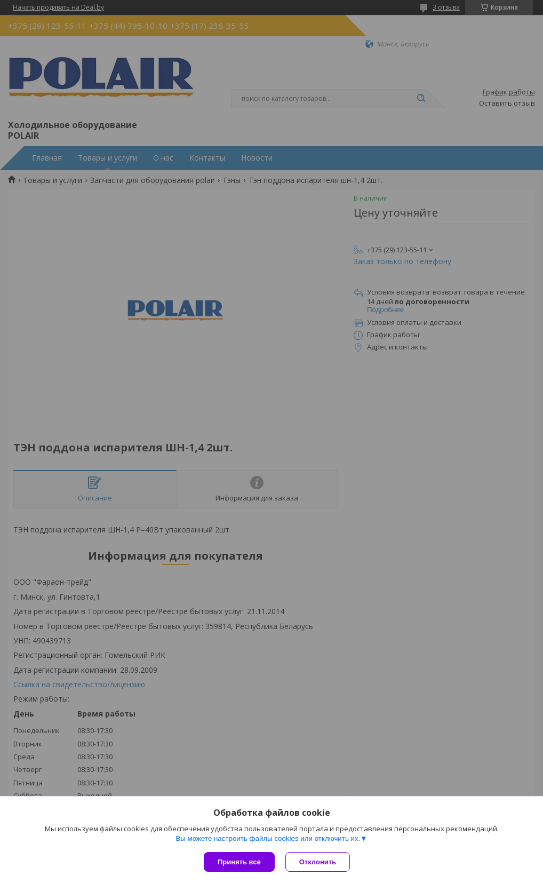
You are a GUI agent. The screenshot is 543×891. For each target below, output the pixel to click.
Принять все (239, 862)
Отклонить (317, 862)
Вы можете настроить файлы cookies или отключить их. (267, 838)
